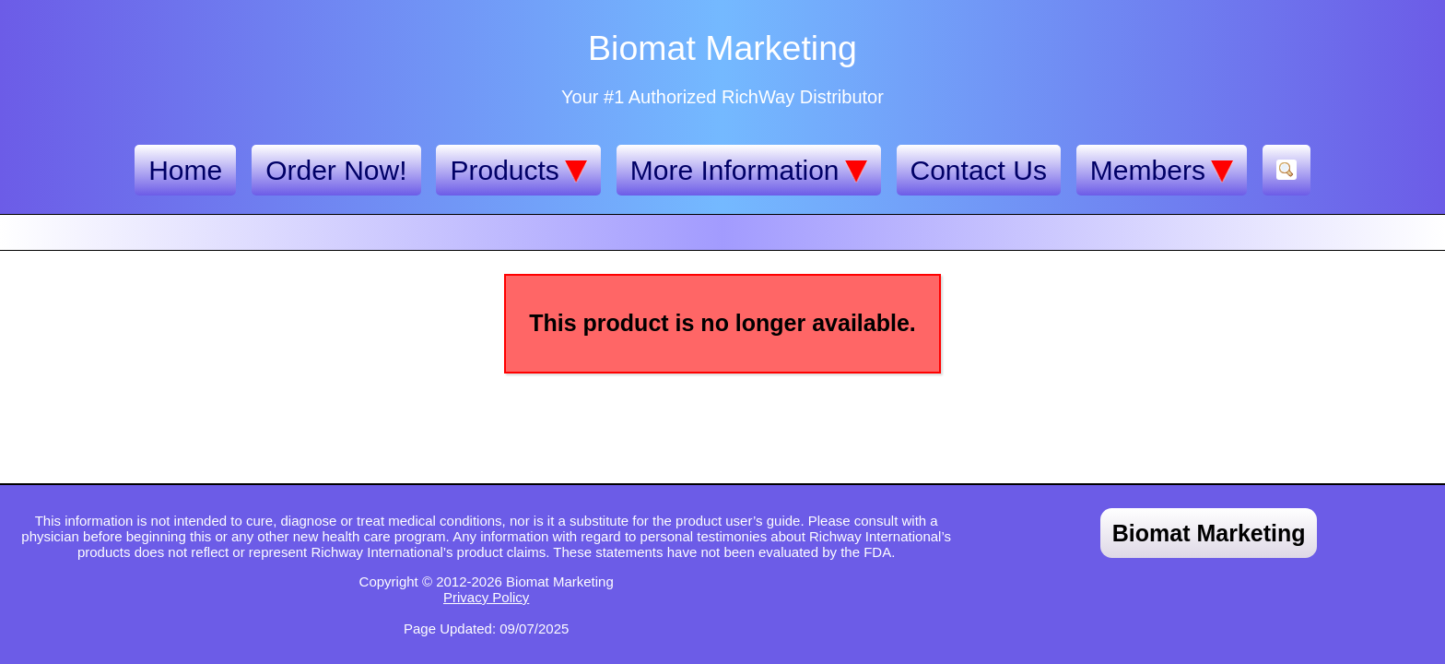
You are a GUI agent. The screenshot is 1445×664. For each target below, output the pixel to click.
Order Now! (335, 170)
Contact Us (978, 170)
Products (518, 170)
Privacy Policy (486, 597)
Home (185, 170)
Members (1161, 170)
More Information (748, 170)
